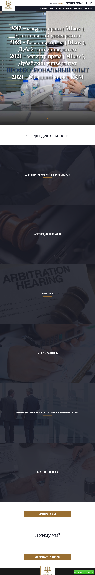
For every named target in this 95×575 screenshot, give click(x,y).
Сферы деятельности (64, 8)
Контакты (88, 8)
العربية (49, 3)
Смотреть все (47, 514)
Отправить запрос (47, 557)
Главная (43, 8)
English (55, 3)
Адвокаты (78, 8)
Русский (60, 3)
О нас (51, 8)
